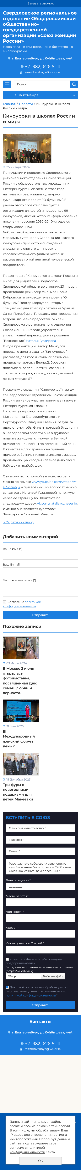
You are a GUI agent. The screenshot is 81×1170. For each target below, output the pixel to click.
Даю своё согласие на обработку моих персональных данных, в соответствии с (37, 991)
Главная (9, 104)
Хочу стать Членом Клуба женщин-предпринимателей (34, 961)
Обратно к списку (18, 522)
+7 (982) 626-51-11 (42, 66)
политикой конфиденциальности (31, 995)
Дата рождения (18, 880)
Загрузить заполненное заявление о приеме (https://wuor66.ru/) (39, 969)
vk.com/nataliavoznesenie (57, 503)
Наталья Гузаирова (41, 341)
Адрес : (12, 927)
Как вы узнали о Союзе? (25, 943)
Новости (26, 104)
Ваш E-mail (11, 564)
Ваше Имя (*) (12, 549)
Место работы (17, 896)
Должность (15, 912)
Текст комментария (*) (19, 580)
